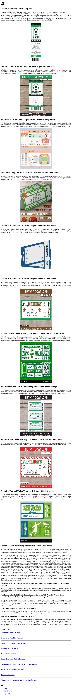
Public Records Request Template (12, 669)
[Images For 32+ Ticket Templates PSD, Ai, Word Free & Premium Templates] (36, 149)
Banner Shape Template (9, 654)
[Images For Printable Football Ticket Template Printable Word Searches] (36, 467)
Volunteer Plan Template (9, 648)
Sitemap (6, 695)
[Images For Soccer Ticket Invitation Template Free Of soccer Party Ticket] (36, 96)
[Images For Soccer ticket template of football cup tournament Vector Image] (36, 363)
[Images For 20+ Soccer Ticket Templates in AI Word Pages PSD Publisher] (36, 43)
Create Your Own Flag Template (12, 638)
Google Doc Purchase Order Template (14, 643)
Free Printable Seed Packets (10, 633)
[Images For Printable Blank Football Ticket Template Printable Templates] (36, 202)
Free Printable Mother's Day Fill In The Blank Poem (19, 664)
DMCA (6, 688)
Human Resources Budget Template (13, 659)
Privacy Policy (8, 691)
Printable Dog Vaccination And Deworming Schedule (19, 680)
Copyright (7, 693)
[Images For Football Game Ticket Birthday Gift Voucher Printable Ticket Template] (36, 310)
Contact (6, 690)
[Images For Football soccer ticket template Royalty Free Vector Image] (36, 522)
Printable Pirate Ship (8, 675)
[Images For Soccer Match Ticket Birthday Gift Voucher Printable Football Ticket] (36, 416)
